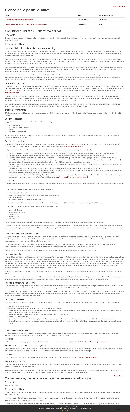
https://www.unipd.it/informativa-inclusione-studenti (72, 177)
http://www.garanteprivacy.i (98, 342)
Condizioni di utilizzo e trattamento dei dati (49, 408)
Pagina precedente (119, 6)
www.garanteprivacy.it (12, 92)
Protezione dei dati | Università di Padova (85, 357)
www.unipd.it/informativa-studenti (72, 146)
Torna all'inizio (119, 376)
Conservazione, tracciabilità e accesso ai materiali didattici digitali (75, 408)
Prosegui (65, 410)
